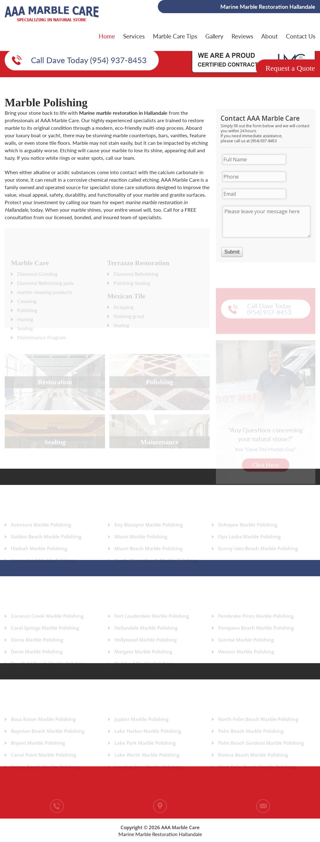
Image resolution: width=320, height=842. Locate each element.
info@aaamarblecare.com (263, 821)
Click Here (265, 464)
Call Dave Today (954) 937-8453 (89, 60)
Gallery (214, 36)
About (269, 36)
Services (134, 36)
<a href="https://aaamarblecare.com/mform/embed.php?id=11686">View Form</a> (265, 185)
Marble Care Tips (175, 36)
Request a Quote (290, 68)
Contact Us (300, 36)
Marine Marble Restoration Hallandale (160, 834)
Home (107, 36)
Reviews (242, 36)
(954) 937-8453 (56, 821)
